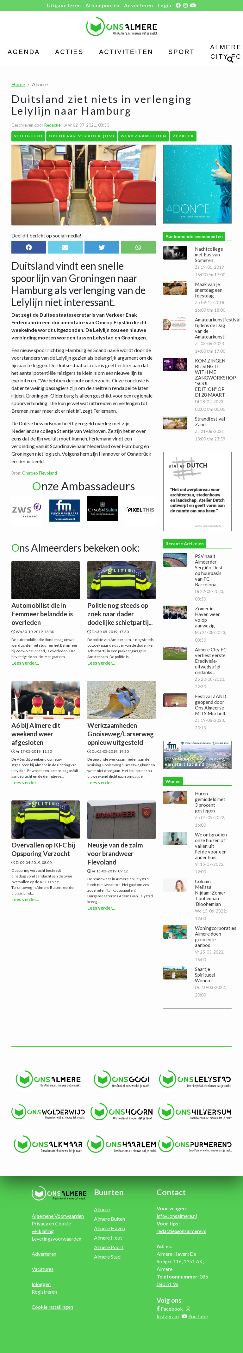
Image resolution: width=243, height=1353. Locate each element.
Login (164, 5)
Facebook (172, 1309)
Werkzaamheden (144, 136)
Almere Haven (109, 1228)
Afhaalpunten (102, 5)
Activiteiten (126, 51)
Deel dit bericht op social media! (46, 235)
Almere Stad (107, 1257)
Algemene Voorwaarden (58, 1216)
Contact (171, 1192)
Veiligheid (28, 136)
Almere (102, 1209)
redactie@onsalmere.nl (181, 1231)
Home (18, 84)
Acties (69, 51)
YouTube (198, 1316)
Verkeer (183, 136)
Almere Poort (108, 1247)
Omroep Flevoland (39, 473)
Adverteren (138, 5)
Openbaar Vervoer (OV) (82, 136)
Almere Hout (108, 1238)
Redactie (52, 125)
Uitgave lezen (64, 5)
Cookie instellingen (52, 1307)
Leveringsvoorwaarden (56, 1239)
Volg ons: (170, 1300)
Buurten (109, 1192)
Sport (181, 51)
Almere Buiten (109, 1219)
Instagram (168, 1316)
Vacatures (42, 1269)
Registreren (44, 1292)
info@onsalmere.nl (177, 1216)
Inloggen (41, 1284)
